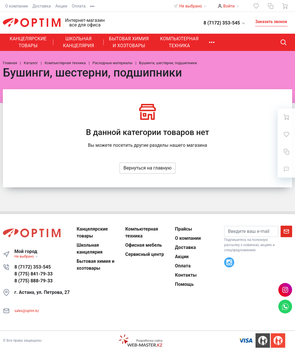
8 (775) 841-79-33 (33, 274)
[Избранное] (256, 6)
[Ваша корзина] (285, 6)
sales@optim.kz (26, 311)
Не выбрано (193, 6)
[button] (221, 23)
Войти (229, 6)
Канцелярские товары (28, 42)
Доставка (42, 6)
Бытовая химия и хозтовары (129, 42)
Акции (61, 6)
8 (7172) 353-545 (32, 267)
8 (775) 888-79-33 (33, 281)
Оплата (79, 6)
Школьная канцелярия (78, 42)
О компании (16, 6)
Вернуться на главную (147, 168)
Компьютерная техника (179, 42)
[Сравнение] (270, 6)
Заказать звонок (271, 21)
